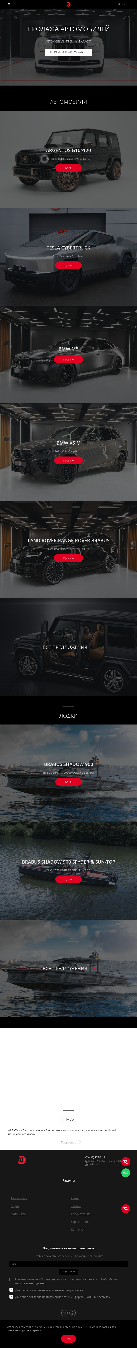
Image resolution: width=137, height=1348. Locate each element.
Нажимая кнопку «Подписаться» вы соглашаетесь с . (66, 1281)
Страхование (80, 1222)
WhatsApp (95, 1164)
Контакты (77, 1230)
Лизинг (76, 1206)
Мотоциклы (18, 1214)
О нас (75, 1198)
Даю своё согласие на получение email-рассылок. (49, 1290)
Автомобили (19, 1198)
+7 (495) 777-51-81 (95, 1157)
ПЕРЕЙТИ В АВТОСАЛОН (68, 52)
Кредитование (81, 1214)
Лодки (15, 1206)
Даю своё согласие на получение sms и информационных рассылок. (63, 1297)
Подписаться (68, 1271)
